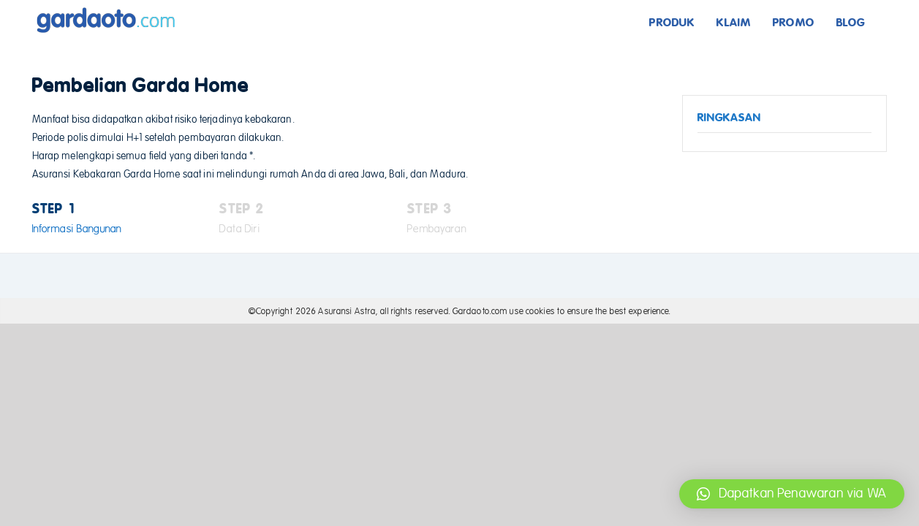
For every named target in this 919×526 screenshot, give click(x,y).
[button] (791, 493)
